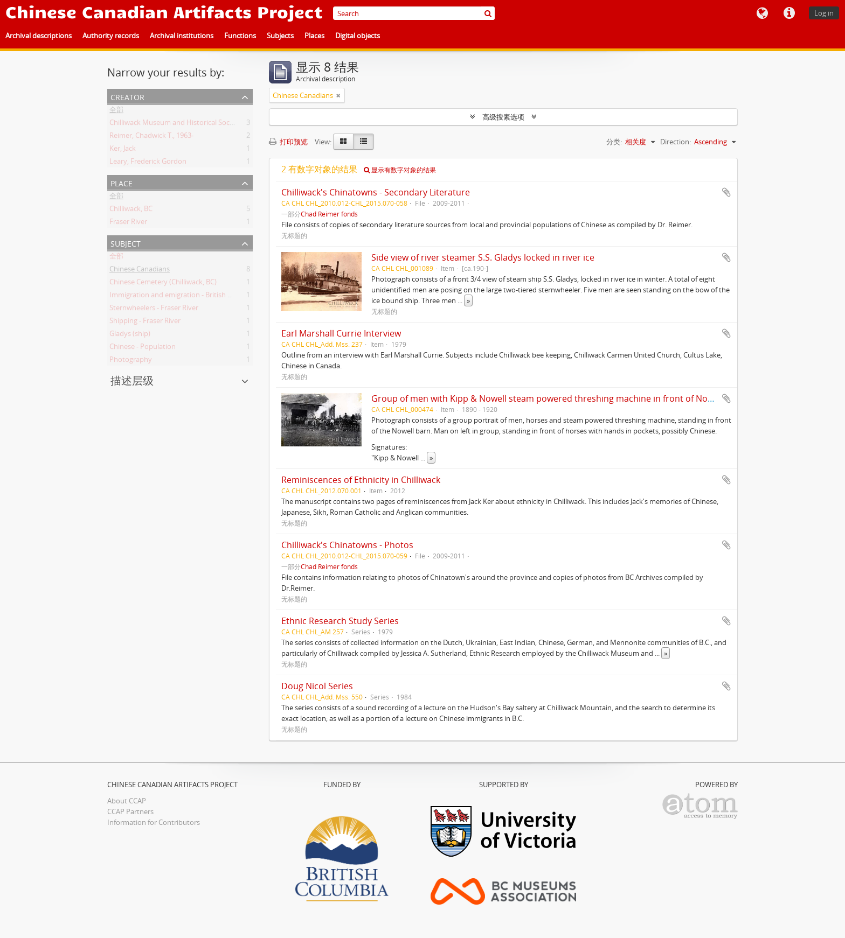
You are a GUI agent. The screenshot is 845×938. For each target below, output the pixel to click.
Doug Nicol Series (317, 686)
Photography (130, 361)
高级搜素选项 (503, 117)
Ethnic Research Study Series (340, 621)
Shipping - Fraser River (145, 322)
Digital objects (357, 35)
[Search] (414, 13)
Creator (127, 96)
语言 (762, 13)
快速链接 (788, 13)
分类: (614, 141)
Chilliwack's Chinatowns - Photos (347, 545)
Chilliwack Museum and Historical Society (175, 124)
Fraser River (128, 223)
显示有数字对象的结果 (400, 169)
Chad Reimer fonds (329, 213)
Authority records (110, 35)
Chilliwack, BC (131, 210)
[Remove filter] (338, 95)
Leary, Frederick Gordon (147, 163)
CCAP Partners (130, 811)
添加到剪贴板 (726, 192)
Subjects (280, 35)
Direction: (675, 141)
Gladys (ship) (129, 335)
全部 (116, 111)
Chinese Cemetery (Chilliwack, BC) (163, 284)
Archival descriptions (38, 35)
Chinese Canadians (139, 271)
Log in (824, 13)
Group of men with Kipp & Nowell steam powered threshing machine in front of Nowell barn (558, 398)
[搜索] (488, 13)
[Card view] (343, 142)
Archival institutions (181, 35)
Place (121, 182)
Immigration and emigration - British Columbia (183, 297)
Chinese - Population (142, 348)
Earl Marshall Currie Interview (341, 333)
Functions (240, 35)
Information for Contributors (153, 822)
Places (314, 35)
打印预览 (288, 141)
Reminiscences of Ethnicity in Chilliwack (360, 480)
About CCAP (126, 801)
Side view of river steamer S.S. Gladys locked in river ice (482, 257)
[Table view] (363, 142)
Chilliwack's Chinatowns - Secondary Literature (375, 192)
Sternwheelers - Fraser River (153, 309)
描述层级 (132, 380)
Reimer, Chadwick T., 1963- (151, 137)
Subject (125, 242)
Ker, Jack (122, 150)
